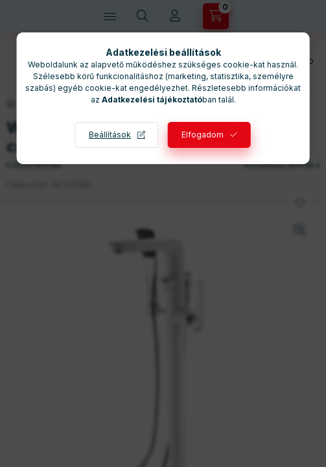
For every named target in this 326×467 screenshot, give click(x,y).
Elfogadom (202, 134)
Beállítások (110, 134)
